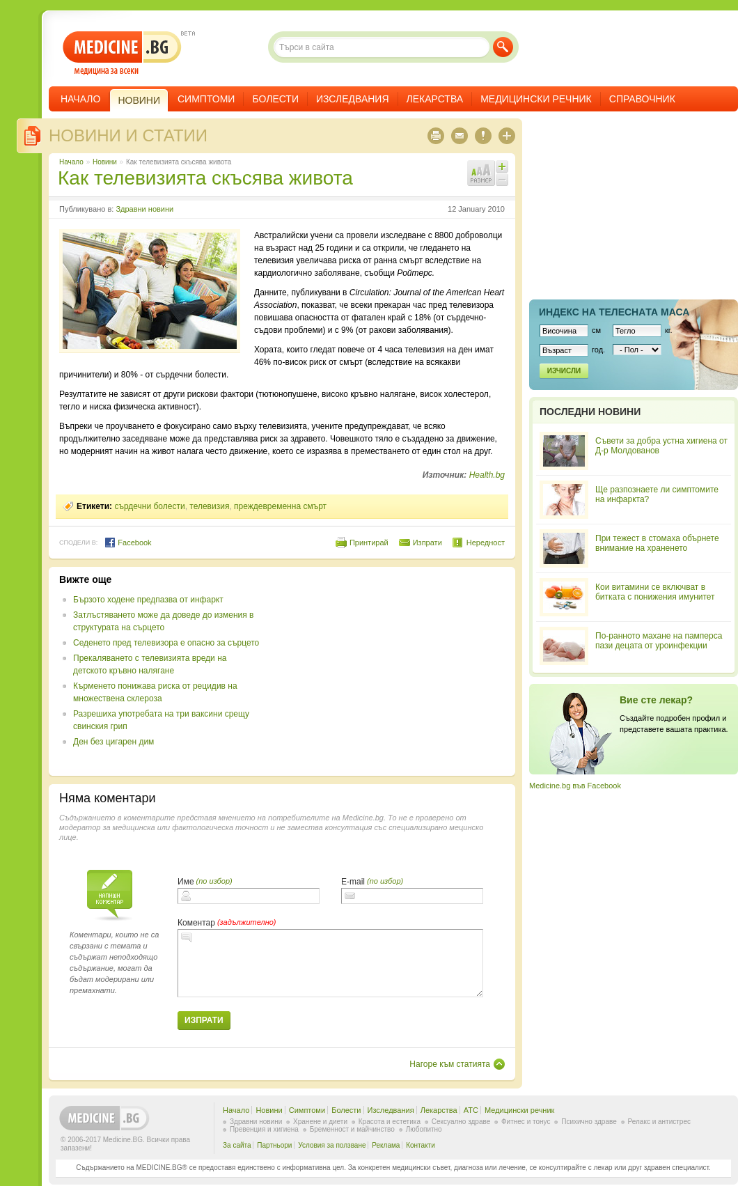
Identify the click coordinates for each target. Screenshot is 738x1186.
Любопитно (424, 1129)
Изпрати (427, 542)
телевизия (209, 506)
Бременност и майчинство (352, 1129)
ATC (471, 1110)
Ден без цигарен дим (113, 742)
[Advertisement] (391, 671)
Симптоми (206, 98)
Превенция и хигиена (264, 1129)
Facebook (127, 542)
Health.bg (487, 475)
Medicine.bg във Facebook (575, 785)
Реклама (386, 1145)
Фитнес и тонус (525, 1121)
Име (186, 882)
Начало (80, 98)
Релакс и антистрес (659, 1121)
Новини (105, 162)
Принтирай (369, 542)
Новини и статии (128, 135)
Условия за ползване (332, 1145)
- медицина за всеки (122, 53)
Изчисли (564, 371)
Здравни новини (144, 209)
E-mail (353, 882)
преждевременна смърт (280, 506)
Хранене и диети (320, 1121)
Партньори (274, 1145)
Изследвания (352, 98)
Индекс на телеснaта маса (614, 312)
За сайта (237, 1145)
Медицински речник (536, 98)
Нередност (485, 542)
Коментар (196, 923)
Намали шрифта (502, 179)
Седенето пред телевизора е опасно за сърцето (166, 643)
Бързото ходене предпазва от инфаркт (148, 599)
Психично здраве (589, 1121)
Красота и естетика (390, 1121)
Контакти (420, 1145)
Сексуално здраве (461, 1121)
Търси (503, 47)
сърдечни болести (149, 506)
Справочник (642, 98)
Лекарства (435, 98)
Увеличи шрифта (502, 166)
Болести (275, 98)
